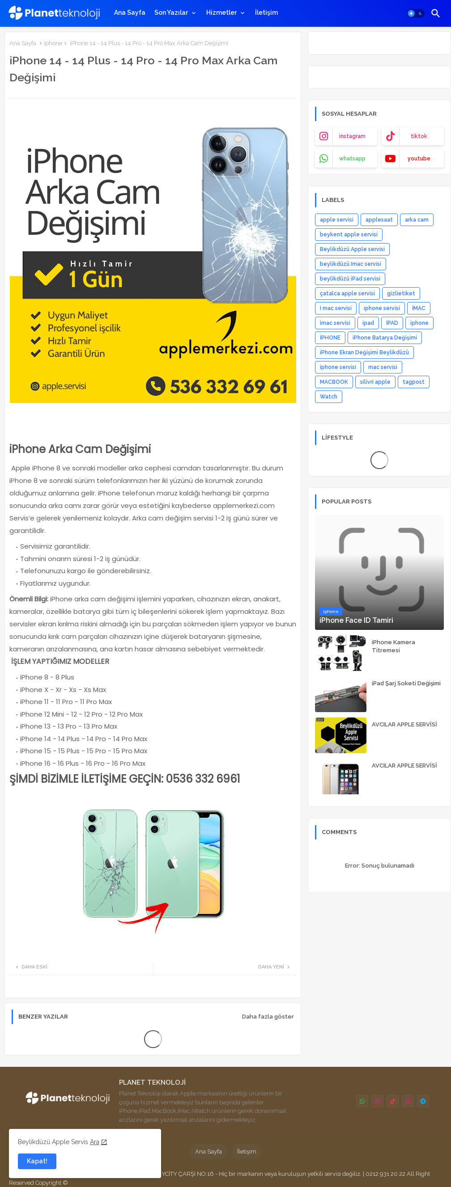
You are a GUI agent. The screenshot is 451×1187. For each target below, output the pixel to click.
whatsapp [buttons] (352, 158)
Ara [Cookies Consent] (94, 1141)
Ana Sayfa (129, 12)
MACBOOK (334, 382)
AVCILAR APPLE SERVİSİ (404, 724)
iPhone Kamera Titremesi (393, 646)
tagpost (414, 382)
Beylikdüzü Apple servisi (352, 249)
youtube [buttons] (419, 158)
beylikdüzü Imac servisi (350, 264)
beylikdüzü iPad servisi (350, 279)
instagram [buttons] (352, 136)
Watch (328, 397)
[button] (416, 13)
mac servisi (382, 367)
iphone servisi (338, 367)
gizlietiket (401, 293)
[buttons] (362, 1101)
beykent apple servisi (349, 234)
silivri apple (375, 382)
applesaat (379, 220)
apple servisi (336, 220)
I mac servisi (336, 308)
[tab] (130, 12)
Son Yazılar (171, 12)
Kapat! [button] (37, 1161)
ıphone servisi (382, 308)
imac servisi (335, 323)
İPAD (392, 323)
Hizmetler (221, 12)
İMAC (418, 308)
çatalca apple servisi (347, 293)
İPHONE (330, 338)
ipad (368, 323)
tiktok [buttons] (419, 136)
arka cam (417, 220)
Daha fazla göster (268, 1016)
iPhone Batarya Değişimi (385, 338)
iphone (53, 43)
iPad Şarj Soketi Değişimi (406, 683)
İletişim (266, 12)
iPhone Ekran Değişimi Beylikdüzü (364, 352)
